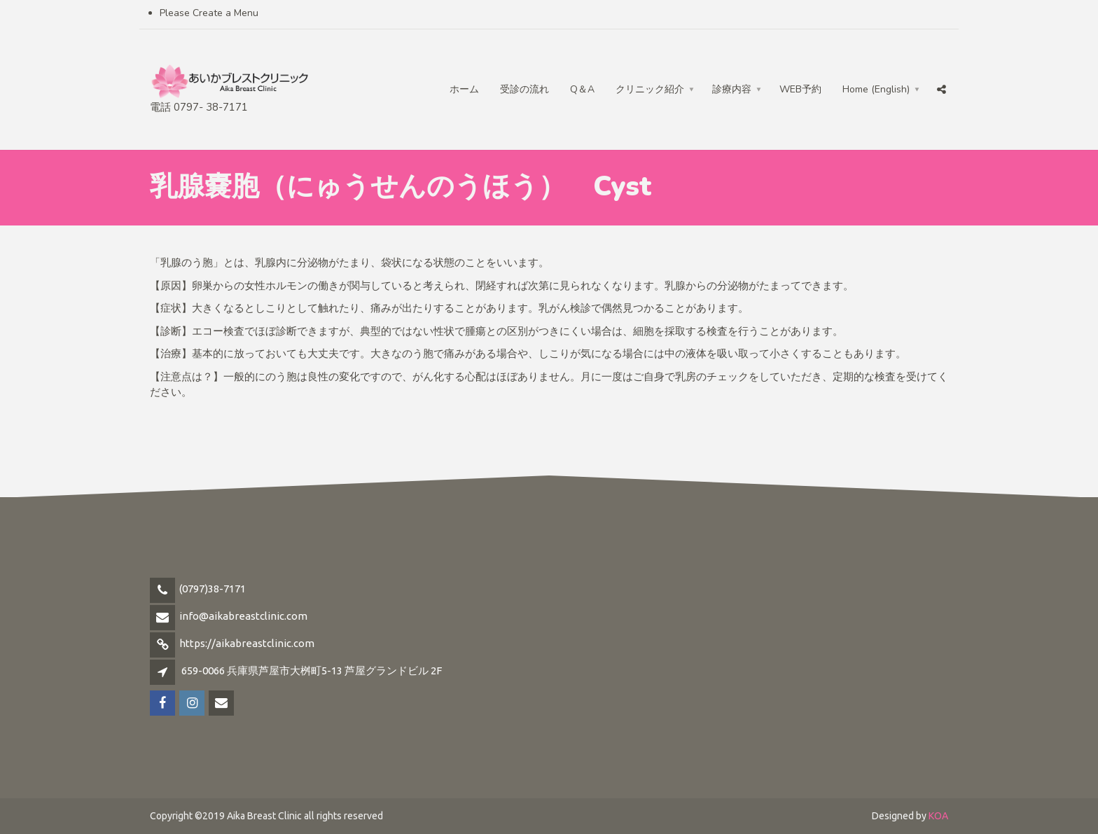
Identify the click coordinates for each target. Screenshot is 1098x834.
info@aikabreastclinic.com (243, 616)
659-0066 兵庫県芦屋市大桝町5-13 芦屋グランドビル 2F (311, 670)
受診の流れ (524, 89)
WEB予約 (800, 89)
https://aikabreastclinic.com (246, 643)
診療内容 (731, 89)
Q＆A (582, 89)
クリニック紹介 (650, 89)
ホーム (464, 89)
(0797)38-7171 (212, 589)
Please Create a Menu (209, 13)
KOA (938, 815)
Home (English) (876, 89)
